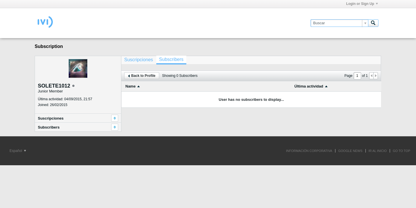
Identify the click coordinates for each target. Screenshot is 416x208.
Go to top (401, 151)
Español (18, 151)
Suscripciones (51, 118)
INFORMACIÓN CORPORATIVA (309, 151)
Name (130, 86)
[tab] (138, 60)
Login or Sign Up (362, 4)
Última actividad (308, 86)
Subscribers (49, 127)
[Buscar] (339, 23)
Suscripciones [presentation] (138, 59)
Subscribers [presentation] (171, 59)
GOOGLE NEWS (350, 151)
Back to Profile (141, 76)
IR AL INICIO (378, 151)
